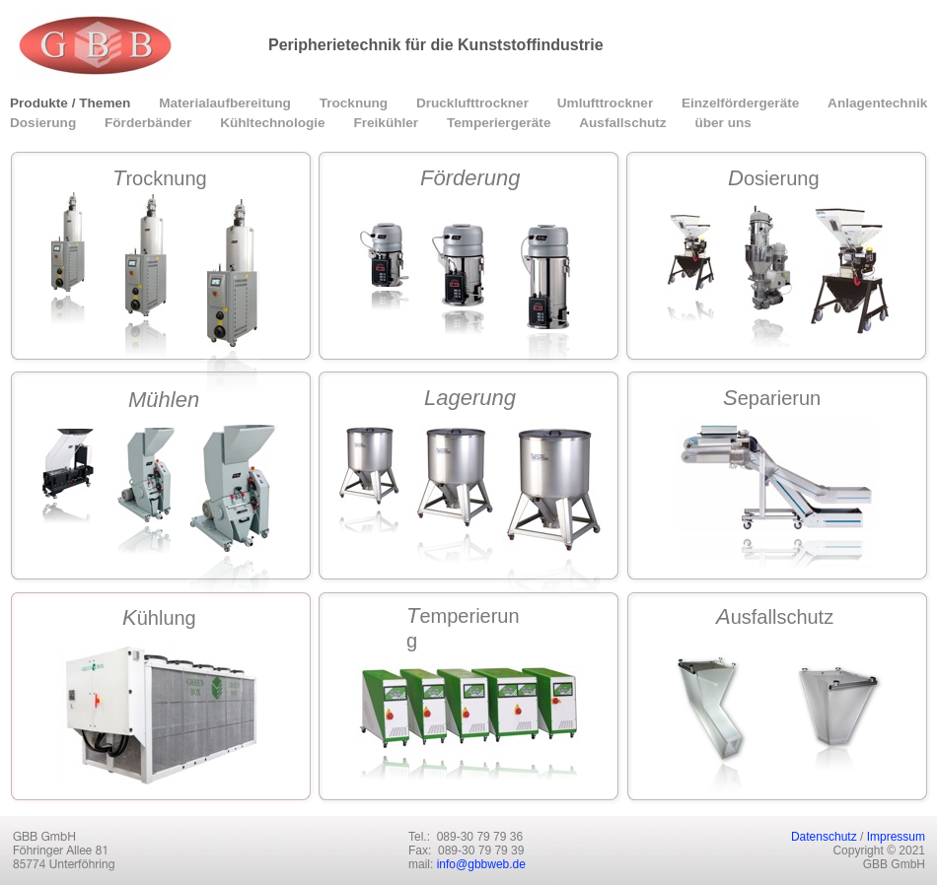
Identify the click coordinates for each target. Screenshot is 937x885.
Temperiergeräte (500, 122)
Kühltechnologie (274, 122)
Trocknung (356, 103)
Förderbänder (150, 122)
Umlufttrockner (607, 103)
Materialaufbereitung (226, 103)
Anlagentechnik (877, 103)
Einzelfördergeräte (742, 103)
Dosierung (45, 122)
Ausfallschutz (624, 122)
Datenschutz (824, 837)
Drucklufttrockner (474, 103)
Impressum (896, 837)
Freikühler (387, 122)
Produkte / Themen (72, 103)
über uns (722, 122)
